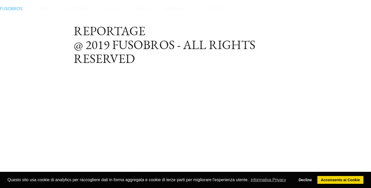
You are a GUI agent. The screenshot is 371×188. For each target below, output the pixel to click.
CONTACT (214, 8)
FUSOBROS (11, 8)
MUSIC (112, 8)
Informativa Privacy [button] (268, 180)
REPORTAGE (78, 8)
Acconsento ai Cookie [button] (340, 180)
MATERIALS (175, 8)
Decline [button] (305, 180)
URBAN (141, 8)
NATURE (42, 8)
